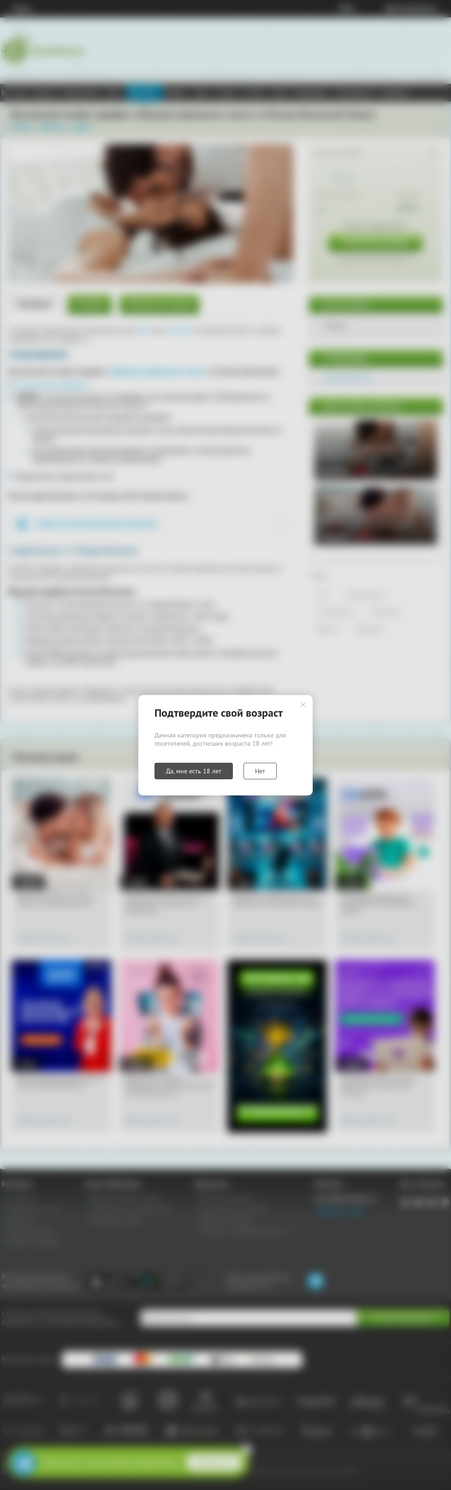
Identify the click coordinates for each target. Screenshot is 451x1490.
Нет (260, 771)
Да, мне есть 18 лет (193, 771)
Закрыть (303, 704)
